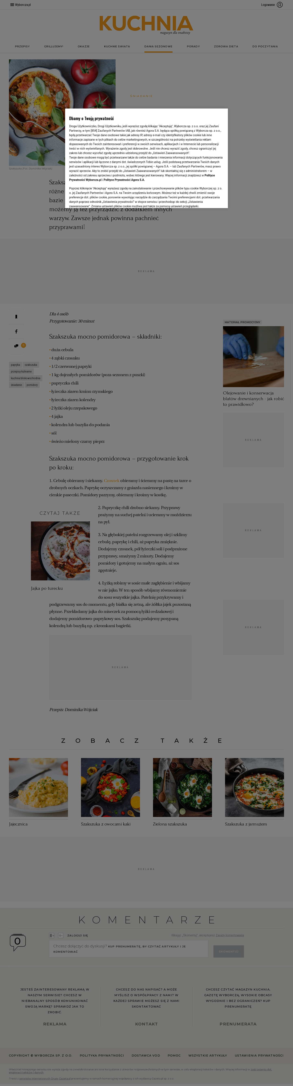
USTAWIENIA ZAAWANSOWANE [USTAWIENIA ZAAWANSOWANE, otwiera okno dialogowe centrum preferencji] (96, 200)
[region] (146, 158)
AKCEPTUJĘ (210, 200)
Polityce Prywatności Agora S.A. (124, 179)
